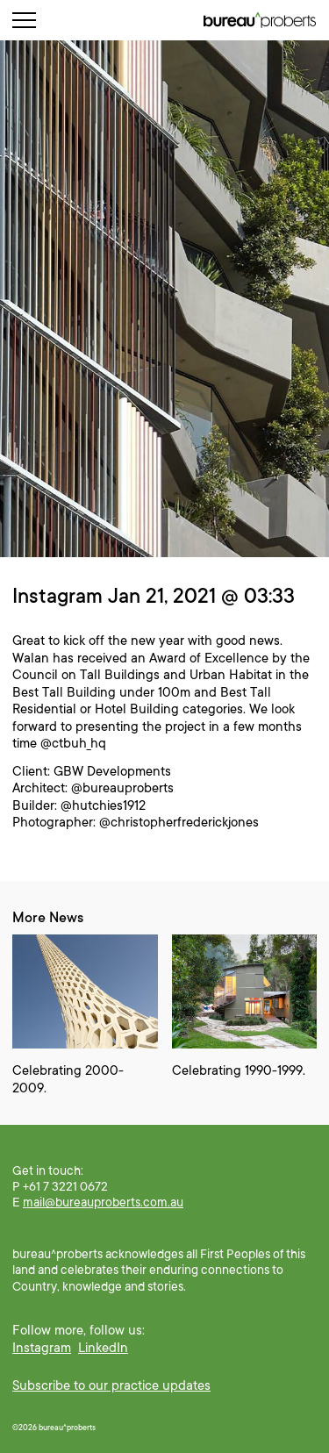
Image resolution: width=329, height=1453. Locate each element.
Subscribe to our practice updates (111, 1385)
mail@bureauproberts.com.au (103, 1202)
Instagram (41, 1348)
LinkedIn (103, 1348)
